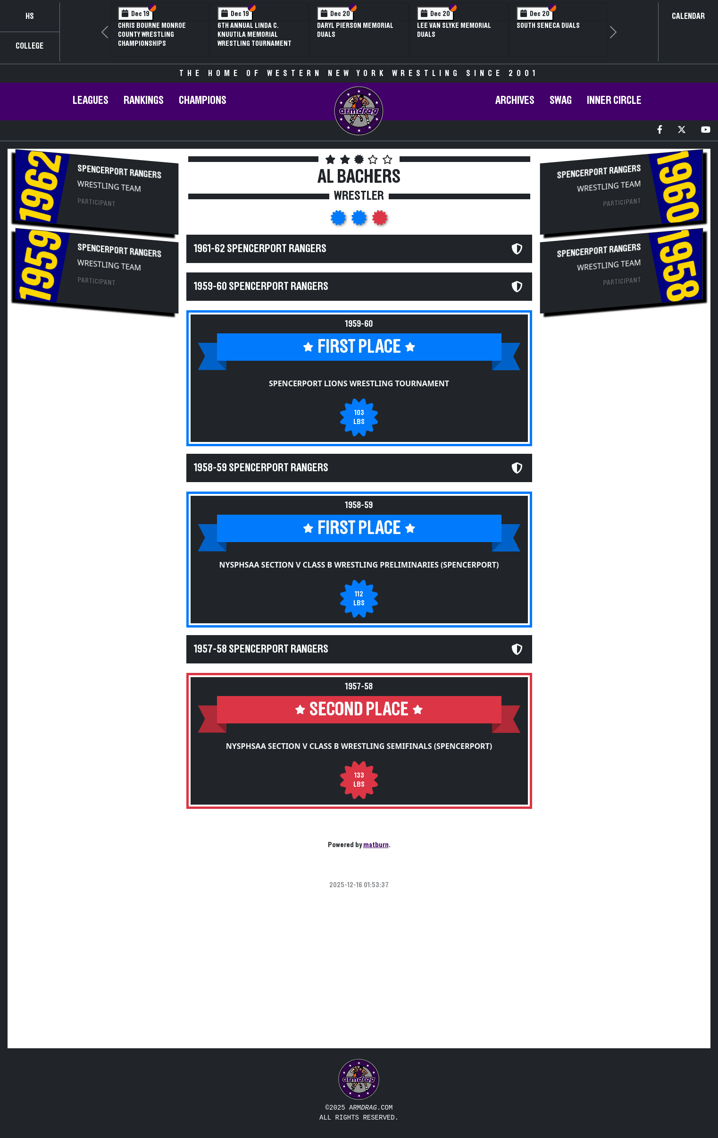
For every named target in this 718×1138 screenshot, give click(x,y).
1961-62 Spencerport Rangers (260, 249)
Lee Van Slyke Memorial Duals (454, 30)
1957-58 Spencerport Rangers (261, 649)
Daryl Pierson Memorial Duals (355, 30)
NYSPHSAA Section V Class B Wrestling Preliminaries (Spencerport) (359, 565)
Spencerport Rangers (119, 171)
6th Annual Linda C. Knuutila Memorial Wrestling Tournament (254, 34)
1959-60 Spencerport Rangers (261, 286)
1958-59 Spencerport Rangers (261, 468)
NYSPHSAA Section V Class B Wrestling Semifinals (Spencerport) (359, 746)
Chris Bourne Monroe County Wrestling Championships (152, 34)
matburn (376, 845)
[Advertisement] (97, 403)
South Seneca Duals (548, 25)
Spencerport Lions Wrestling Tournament (359, 383)
